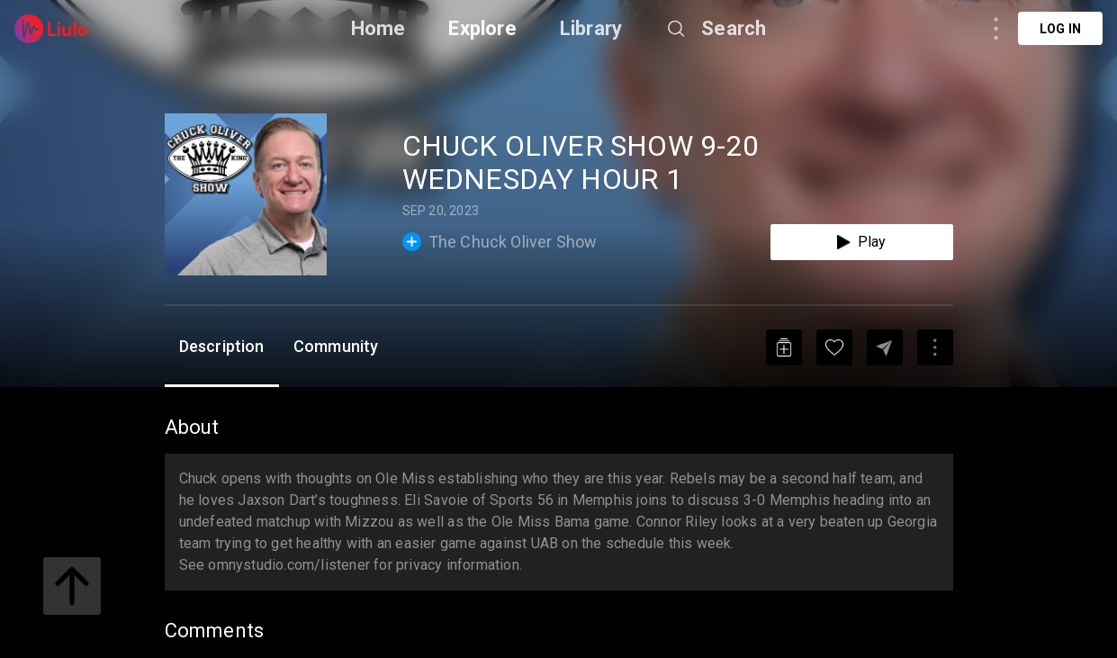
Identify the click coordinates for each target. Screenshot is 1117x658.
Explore (482, 28)
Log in (1060, 29)
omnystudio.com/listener (289, 564)
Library (591, 28)
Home (378, 28)
